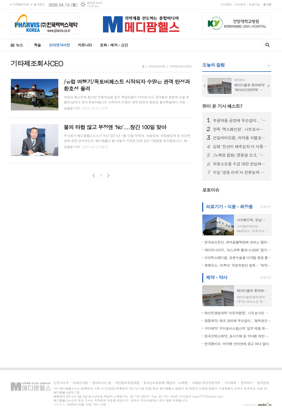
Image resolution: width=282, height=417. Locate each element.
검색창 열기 (266, 45)
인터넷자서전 (59, 45)
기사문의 (240, 4)
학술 (37, 45)
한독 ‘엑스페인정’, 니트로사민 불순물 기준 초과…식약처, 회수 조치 (240, 129)
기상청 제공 (93, 6)
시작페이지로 (21, 4)
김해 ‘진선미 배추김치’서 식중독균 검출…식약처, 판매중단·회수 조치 (240, 146)
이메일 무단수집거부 (206, 383)
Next (268, 86)
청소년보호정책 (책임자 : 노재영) (165, 383)
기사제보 (226, 4)
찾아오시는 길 (101, 383)
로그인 (267, 4)
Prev (205, 86)
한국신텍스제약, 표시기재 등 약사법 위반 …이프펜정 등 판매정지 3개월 (237, 336)
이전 (94, 176)
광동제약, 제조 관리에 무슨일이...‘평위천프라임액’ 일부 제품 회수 (237, 320)
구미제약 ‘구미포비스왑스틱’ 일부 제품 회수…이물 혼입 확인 (237, 328)
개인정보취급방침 (127, 383)
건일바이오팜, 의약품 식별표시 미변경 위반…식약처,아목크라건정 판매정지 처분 (240, 137)
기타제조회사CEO (180, 66)
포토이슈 (210, 190)
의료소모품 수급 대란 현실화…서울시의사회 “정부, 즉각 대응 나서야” (240, 163)
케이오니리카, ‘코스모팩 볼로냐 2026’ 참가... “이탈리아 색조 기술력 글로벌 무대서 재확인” (237, 249)
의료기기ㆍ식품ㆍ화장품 (229, 206)
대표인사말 (80, 383)
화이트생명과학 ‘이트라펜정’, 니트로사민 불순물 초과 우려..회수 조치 (237, 312)
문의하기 (246, 383)
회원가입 (254, 4)
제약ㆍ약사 (216, 277)
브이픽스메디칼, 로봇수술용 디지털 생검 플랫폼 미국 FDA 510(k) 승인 (237, 257)
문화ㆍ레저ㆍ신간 (114, 45)
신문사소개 (60, 383)
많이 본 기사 (222, 106)
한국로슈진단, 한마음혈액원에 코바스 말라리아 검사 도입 (237, 242)
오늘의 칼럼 (213, 65)
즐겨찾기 (39, 4)
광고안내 (263, 383)
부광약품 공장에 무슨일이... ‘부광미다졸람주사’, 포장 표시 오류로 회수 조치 (240, 120)
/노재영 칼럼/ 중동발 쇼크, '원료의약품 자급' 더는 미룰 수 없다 (240, 155)
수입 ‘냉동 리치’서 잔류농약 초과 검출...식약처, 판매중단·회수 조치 (240, 172)
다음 (108, 176)
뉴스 (19, 45)
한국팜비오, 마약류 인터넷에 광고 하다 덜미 (236, 343)
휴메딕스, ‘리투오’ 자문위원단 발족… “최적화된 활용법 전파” (237, 265)
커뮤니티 (85, 45)
